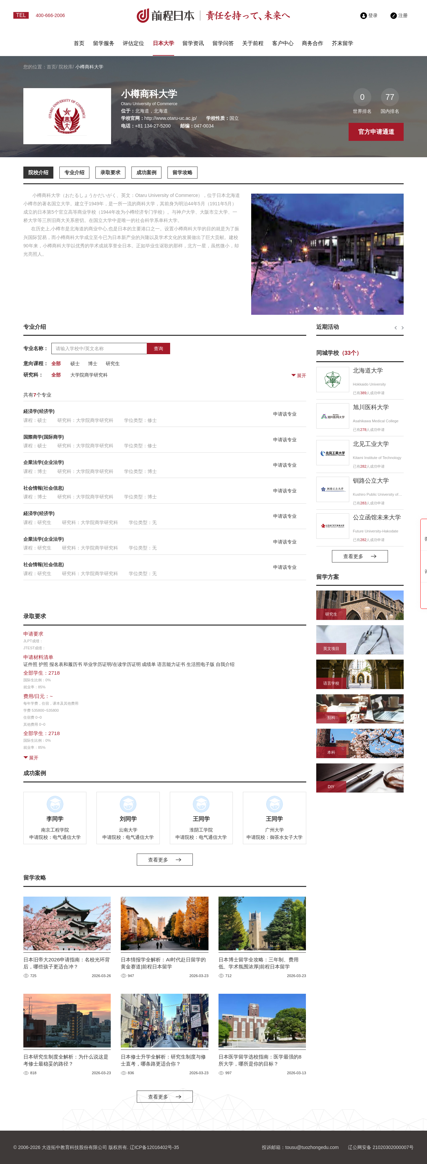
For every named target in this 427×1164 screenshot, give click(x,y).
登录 (369, 15)
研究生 (113, 363)
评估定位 (133, 43)
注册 (399, 15)
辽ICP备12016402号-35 (154, 1147)
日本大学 (163, 43)
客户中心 (283, 43)
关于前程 (253, 43)
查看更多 (164, 860)
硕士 (75, 363)
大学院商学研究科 (89, 375)
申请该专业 (285, 414)
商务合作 (312, 43)
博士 (92, 363)
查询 (158, 348)
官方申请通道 (376, 132)
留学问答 (223, 43)
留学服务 (103, 43)
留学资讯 (193, 43)
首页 (79, 43)
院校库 (66, 66)
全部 (56, 363)
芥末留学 (342, 43)
